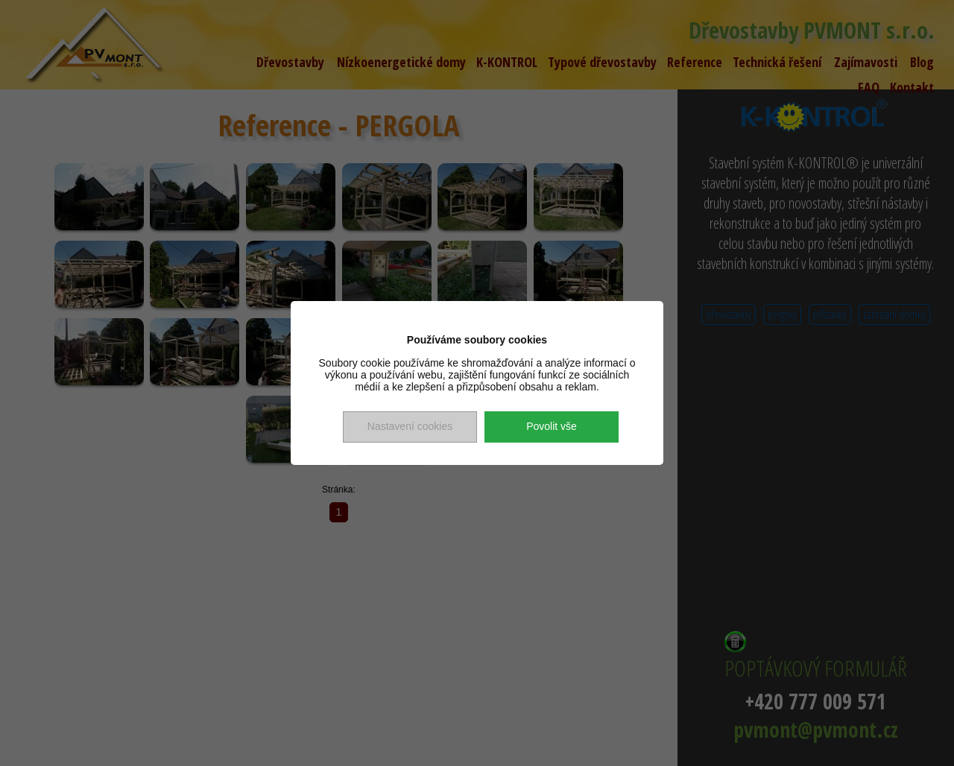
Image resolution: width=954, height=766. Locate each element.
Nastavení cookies (409, 426)
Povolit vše (551, 426)
